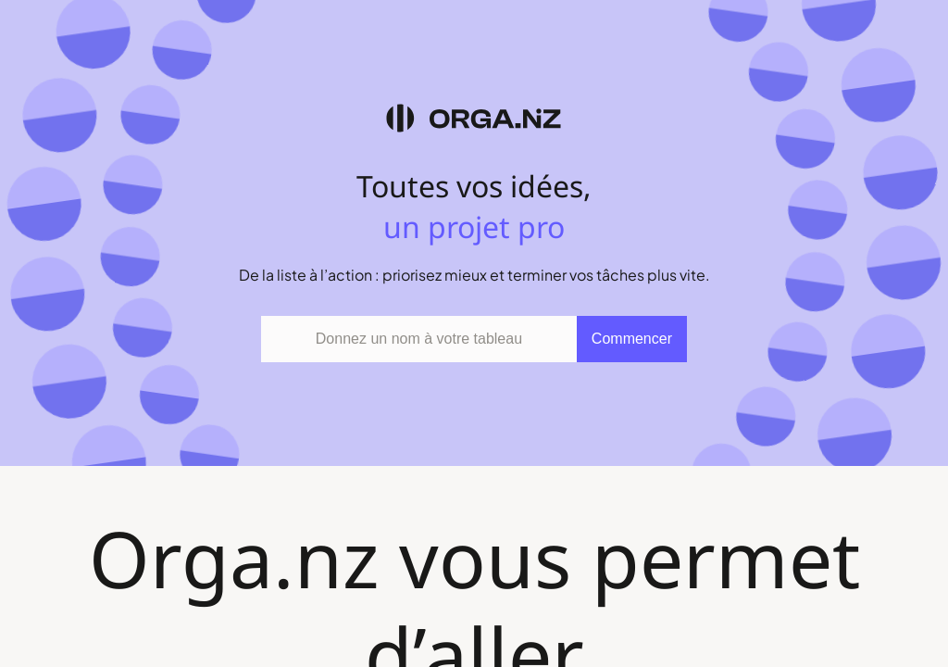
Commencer (632, 338)
